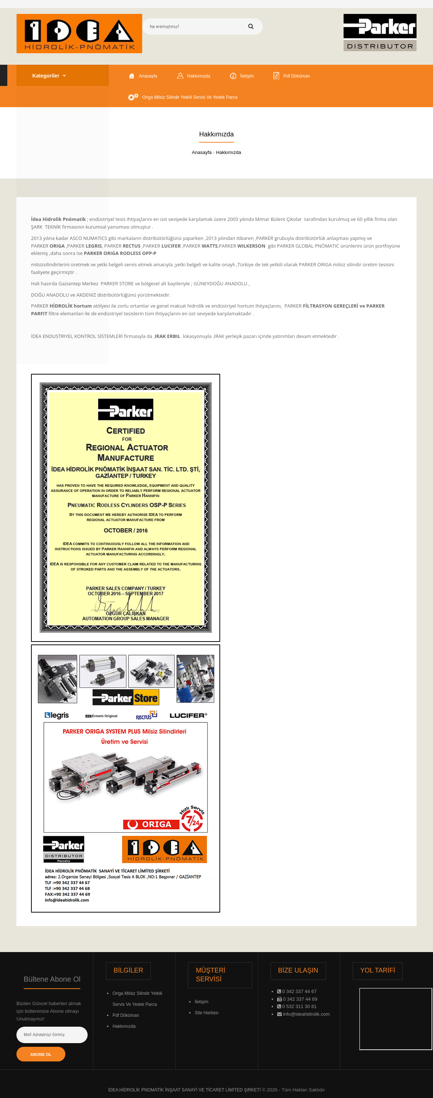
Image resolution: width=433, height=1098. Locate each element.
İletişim (201, 1001)
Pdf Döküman (125, 1015)
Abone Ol (40, 1054)
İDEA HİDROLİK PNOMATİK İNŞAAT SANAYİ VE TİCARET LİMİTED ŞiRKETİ (184, 1090)
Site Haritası (206, 1012)
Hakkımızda (228, 152)
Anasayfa (202, 152)
